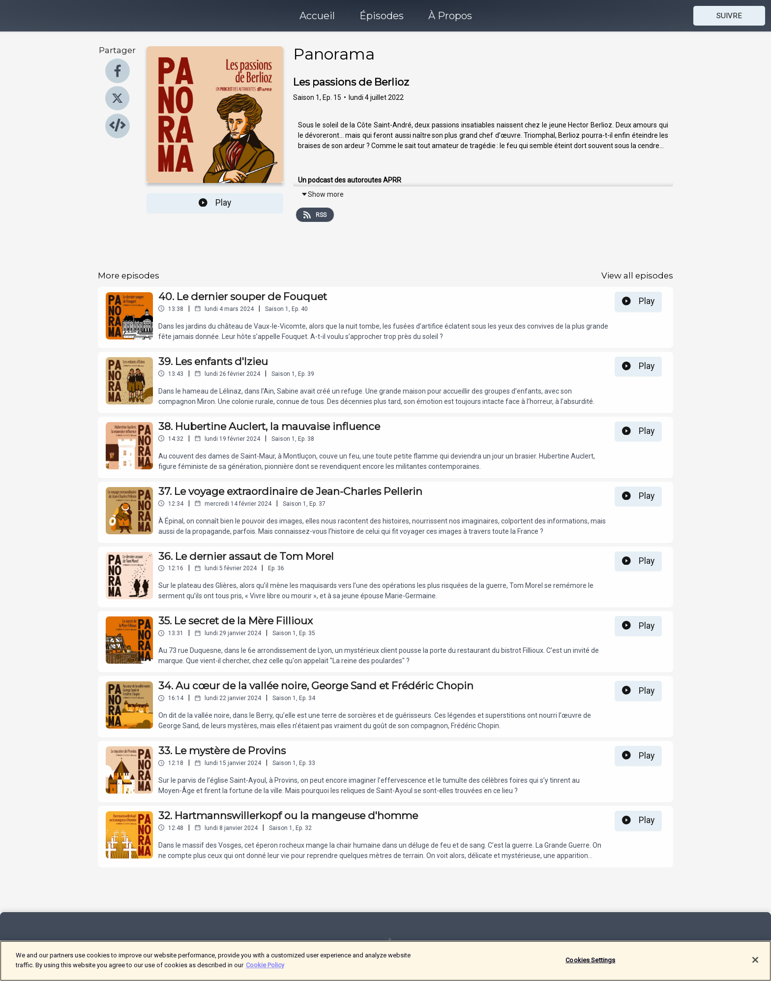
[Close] (755, 964)
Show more (322, 194)
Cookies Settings (590, 964)
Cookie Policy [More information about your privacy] (265, 969)
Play (215, 203)
